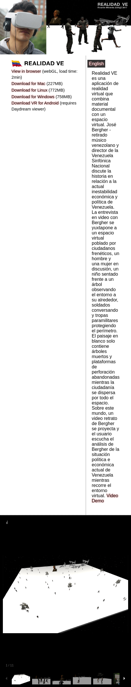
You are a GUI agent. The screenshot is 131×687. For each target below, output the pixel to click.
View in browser (26, 71)
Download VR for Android (35, 103)
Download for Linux (29, 90)
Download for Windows (32, 96)
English (96, 63)
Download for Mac (28, 83)
